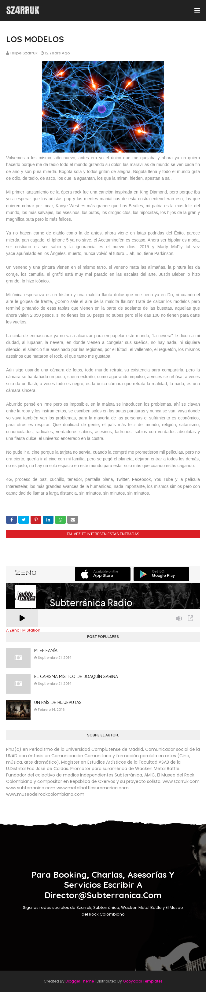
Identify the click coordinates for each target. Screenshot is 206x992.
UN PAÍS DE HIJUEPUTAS (58, 702)
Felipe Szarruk (24, 53)
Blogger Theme (79, 981)
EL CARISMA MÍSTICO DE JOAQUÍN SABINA (76, 676)
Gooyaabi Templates (143, 981)
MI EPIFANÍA (45, 650)
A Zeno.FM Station (23, 630)
